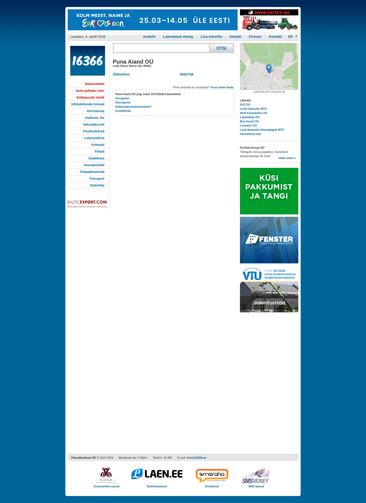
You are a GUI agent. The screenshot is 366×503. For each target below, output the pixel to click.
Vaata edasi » (287, 158)
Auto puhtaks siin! (90, 91)
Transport (96, 178)
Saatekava (96, 158)
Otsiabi (235, 36)
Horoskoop (95, 111)
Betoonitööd (94, 84)
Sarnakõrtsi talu (250, 134)
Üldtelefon (121, 74)
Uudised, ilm (94, 118)
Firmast (255, 36)
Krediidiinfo (123, 111)
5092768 (186, 74)
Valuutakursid (93, 124)
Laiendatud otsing (178, 36)
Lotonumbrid (94, 138)
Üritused (97, 145)
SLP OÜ (245, 104)
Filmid (99, 151)
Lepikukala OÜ (249, 117)
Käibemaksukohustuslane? (133, 106)
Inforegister (123, 102)
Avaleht (149, 36)
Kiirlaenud (212, 485)
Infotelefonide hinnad (87, 104)
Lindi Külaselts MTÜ (253, 108)
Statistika (97, 185)
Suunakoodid (94, 165)
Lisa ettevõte (211, 36)
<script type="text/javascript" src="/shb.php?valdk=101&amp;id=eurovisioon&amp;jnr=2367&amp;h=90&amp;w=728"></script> (153, 19)
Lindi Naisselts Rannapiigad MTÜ (262, 129)
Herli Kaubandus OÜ (253, 113)
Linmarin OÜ (248, 125)
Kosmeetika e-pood (107, 485)
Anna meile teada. (222, 87)
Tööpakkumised (91, 172)
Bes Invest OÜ (249, 121)
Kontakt (275, 36)
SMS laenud (256, 485)
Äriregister (122, 98)
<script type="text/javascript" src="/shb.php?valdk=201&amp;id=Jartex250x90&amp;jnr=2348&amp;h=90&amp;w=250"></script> (269, 19)
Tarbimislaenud (156, 485)
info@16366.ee (197, 457)
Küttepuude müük (90, 97)
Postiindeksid (93, 131)
